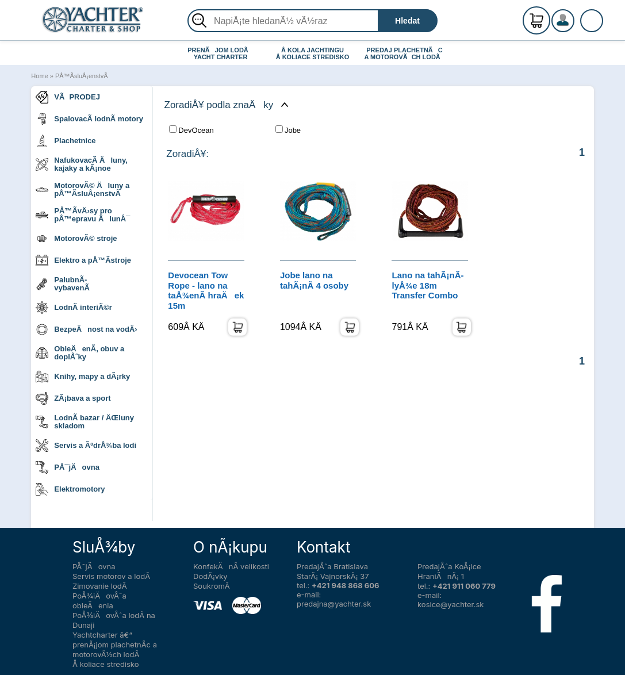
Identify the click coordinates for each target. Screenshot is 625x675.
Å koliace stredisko (105, 664)
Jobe (288, 130)
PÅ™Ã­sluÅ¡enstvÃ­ (81, 75)
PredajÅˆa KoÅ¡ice (449, 566)
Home (39, 75)
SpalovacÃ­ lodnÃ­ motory (89, 119)
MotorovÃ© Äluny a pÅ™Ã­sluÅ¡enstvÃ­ (82, 189)
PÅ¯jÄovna (67, 467)
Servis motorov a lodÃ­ (111, 576)
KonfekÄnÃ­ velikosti (231, 566)
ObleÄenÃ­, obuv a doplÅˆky (80, 352)
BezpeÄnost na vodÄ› (86, 329)
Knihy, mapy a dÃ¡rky (83, 376)
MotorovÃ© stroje (76, 238)
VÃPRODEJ (68, 97)
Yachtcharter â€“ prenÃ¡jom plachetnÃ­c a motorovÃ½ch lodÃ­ (114, 644)
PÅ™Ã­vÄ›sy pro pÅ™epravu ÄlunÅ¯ (83, 214)
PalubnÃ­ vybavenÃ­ (62, 283)
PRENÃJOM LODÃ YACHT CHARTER (220, 53)
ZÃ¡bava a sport (73, 398)
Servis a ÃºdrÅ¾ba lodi (86, 445)
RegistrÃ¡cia (576, 16)
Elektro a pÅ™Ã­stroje (83, 260)
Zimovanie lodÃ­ (99, 585)
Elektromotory (70, 489)
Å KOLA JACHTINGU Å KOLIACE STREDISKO (313, 53)
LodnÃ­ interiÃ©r (74, 307)
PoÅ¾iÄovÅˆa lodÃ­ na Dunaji (113, 620)
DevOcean (191, 130)
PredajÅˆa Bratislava (332, 566)
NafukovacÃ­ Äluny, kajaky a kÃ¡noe (82, 164)
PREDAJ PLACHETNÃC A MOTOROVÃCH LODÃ (405, 53)
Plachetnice (65, 141)
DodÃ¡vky (210, 576)
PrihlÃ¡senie (576, 27)
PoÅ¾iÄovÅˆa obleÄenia (99, 600)
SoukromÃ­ (211, 585)
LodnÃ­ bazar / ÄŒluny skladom (85, 421)
